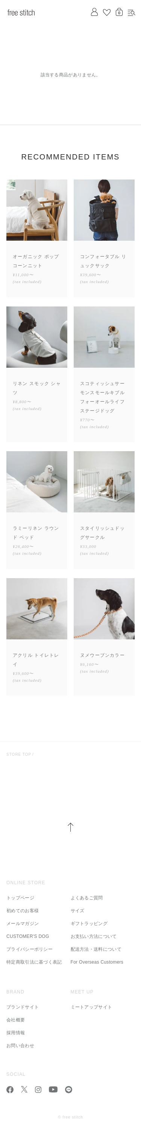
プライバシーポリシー (29, 949)
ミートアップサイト (91, 1007)
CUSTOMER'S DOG (27, 936)
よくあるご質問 (87, 897)
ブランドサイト (22, 1007)
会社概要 (15, 1020)
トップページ (20, 897)
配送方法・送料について (96, 949)
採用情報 (15, 1032)
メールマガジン (22, 923)
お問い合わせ (20, 1045)
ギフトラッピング (89, 923)
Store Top (18, 754)
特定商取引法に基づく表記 (34, 962)
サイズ (78, 910)
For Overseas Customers (97, 962)
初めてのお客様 (22, 910)
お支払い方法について (94, 936)
